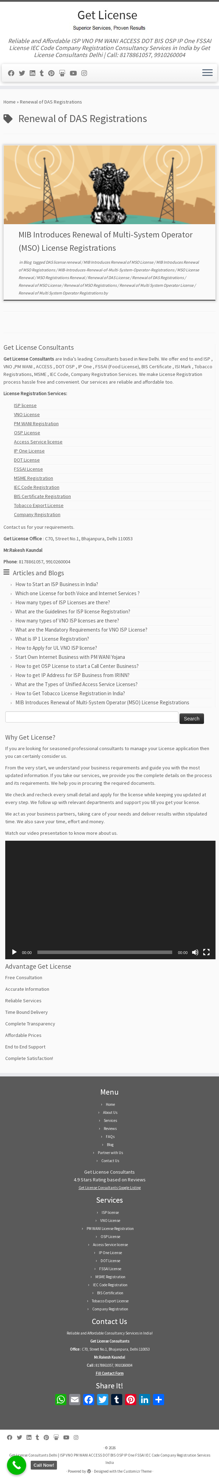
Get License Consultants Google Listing (110, 1187)
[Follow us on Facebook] (13, 73)
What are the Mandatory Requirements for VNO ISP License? (81, 629)
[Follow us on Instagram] (86, 73)
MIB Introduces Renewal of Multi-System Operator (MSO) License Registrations (102, 702)
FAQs (110, 1136)
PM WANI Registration (36, 423)
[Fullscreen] (206, 952)
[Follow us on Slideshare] (64, 73)
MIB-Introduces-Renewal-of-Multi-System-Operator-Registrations (116, 269)
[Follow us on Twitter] (24, 73)
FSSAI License (28, 469)
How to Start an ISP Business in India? (56, 584)
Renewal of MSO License (40, 285)
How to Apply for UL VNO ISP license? (56, 648)
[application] (110, 900)
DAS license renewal (63, 262)
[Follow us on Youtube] (75, 73)
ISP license (25, 405)
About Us (110, 1112)
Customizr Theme (137, 1471)
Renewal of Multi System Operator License (156, 285)
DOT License (27, 460)
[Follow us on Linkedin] (35, 73)
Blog (27, 262)
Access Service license (38, 442)
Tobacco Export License (39, 505)
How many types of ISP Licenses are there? (62, 602)
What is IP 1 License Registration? (52, 638)
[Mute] (195, 952)
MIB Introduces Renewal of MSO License (118, 262)
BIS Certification (110, 1292)
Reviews (110, 1128)
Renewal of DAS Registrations (158, 277)
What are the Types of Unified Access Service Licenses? (76, 684)
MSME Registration (33, 478)
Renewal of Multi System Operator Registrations (61, 293)
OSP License (27, 432)
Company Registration (37, 514)
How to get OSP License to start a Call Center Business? (77, 666)
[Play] (14, 952)
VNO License (27, 414)
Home (9, 102)
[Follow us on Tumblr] (44, 73)
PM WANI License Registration (110, 1228)
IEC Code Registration (36, 487)
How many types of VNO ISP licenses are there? (67, 620)
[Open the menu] (207, 73)
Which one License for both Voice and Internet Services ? (77, 593)
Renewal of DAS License (109, 277)
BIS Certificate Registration (42, 496)
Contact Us (110, 1160)
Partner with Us (110, 1152)
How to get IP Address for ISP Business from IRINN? (72, 675)
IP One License (29, 451)
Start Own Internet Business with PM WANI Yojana (70, 657)
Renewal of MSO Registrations (90, 285)
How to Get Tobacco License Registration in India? (70, 693)
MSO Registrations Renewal (61, 277)
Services (110, 1120)
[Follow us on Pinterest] (53, 73)
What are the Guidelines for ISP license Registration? (72, 611)
